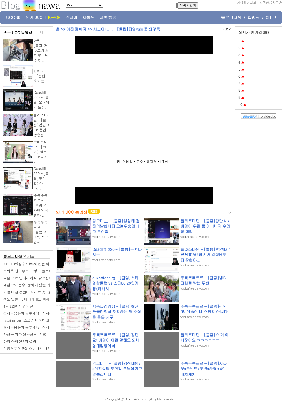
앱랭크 (253, 17)
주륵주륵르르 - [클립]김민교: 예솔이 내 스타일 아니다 (204, 308)
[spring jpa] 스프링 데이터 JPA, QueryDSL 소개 (41, 320)
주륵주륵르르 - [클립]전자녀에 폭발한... (40, 205)
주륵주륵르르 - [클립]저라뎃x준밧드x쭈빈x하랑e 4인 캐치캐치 (203, 368)
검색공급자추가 (270, 2)
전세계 (71, 17)
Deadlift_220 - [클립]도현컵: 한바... (41, 178)
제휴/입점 (108, 17)
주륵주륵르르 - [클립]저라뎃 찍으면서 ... (40, 231)
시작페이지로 (246, 2)
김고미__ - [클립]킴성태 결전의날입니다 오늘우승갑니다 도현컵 (116, 226)
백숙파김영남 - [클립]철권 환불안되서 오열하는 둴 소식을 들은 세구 (116, 311)
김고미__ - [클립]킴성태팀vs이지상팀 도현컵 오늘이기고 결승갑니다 (117, 368)
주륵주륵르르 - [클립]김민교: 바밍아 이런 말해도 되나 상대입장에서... (116, 340)
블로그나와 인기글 (19, 256)
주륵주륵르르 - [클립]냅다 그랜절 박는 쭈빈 (203, 280)
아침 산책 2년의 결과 (19, 341)
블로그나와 (231, 17)
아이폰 (88, 17)
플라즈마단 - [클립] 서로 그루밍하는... (40, 151)
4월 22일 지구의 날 (18, 305)
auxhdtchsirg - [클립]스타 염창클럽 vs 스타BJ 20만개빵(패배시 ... (115, 283)
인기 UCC (34, 17)
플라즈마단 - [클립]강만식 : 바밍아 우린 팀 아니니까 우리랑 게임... (205, 226)
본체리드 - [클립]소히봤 (40, 75)
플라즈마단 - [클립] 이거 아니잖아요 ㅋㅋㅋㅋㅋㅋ (204, 337)
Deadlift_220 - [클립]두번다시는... (117, 251)
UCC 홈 (13, 17)
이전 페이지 (76, 29)
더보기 (45, 32)
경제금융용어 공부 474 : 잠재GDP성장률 (35, 313)
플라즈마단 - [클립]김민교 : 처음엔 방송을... (41, 124)
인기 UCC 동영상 (71, 212)
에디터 (151, 161)
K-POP (54, 17)
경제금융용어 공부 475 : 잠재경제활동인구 (36, 327)
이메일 (127, 161)
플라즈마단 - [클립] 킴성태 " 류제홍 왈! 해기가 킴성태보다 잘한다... (205, 254)
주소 (139, 161)
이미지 (272, 17)
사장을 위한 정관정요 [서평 (24, 334)
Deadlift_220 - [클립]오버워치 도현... (41, 100)
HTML (164, 161)
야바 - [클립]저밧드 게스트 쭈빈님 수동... (40, 50)
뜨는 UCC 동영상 (18, 32)
